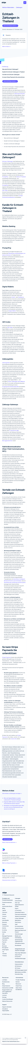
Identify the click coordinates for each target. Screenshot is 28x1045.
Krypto (4, 918)
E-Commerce (18, 910)
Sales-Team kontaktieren (9, 842)
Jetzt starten (7, 839)
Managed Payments (7, 936)
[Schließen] (25, 1038)
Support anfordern (6, 1007)
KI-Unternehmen (19, 926)
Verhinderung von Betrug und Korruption (15, 582)
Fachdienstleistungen (20, 958)
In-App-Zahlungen (19, 918)
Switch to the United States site (11, 1041)
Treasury (4, 955)
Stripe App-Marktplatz (20, 952)
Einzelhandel (18, 945)
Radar (3, 944)
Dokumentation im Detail (9, 880)
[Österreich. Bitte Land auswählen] (8, 895)
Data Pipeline (5, 920)
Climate (4, 914)
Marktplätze (18, 920)
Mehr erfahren (6, 46)
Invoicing (4, 930)
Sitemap (4, 997)
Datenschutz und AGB (7, 987)
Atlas (3, 904)
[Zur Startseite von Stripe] (4, 893)
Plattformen (18, 922)
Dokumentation (19, 964)
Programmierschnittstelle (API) (10, 386)
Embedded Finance (19, 912)
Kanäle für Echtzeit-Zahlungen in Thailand (13, 72)
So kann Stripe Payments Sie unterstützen (13, 77)
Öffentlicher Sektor (20, 943)
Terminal (4, 953)
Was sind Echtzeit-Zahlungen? (10, 69)
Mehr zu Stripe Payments (9, 863)
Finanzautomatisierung (20, 914)
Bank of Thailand (21, 176)
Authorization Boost (7, 906)
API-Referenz (18, 966)
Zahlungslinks (6, 362)
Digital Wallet (12, 311)
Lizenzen (4, 995)
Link (3, 934)
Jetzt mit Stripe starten (10, 25)
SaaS (16, 924)
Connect (4, 916)
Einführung (5, 66)
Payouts (4, 942)
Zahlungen (19, 7)
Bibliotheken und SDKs (20, 972)
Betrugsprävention (7, 440)
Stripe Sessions (6, 985)
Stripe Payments (6, 657)
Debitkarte (21, 297)
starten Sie (14, 738)
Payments (4, 940)
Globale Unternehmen (20, 916)
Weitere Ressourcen (7, 1001)
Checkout (4, 912)
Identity (4, 928)
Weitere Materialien (8, 7)
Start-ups (17, 902)
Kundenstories (6, 982)
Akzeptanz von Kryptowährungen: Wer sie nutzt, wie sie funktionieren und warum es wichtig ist (14, 807)
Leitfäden (4, 980)
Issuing (4, 932)
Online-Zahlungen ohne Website (16, 381)
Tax (3, 951)
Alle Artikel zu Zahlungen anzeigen (12, 793)
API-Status (17, 968)
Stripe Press (19, 985)
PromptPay (5, 176)
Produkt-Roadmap (20, 980)
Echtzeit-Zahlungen (7, 161)
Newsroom (18, 984)
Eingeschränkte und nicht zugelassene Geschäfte (7, 991)
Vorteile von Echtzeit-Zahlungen (11, 74)
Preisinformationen (7, 902)
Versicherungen (19, 934)
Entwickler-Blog (19, 974)
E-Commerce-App (14, 430)
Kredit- (13, 297)
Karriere (18, 982)
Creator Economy (19, 928)
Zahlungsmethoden (19, 93)
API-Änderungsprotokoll (21, 970)
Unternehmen (18, 900)
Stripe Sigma (5, 949)
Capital (4, 910)
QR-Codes (5, 190)
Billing (3, 908)
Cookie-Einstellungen (7, 999)
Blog (3, 984)
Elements (4, 922)
